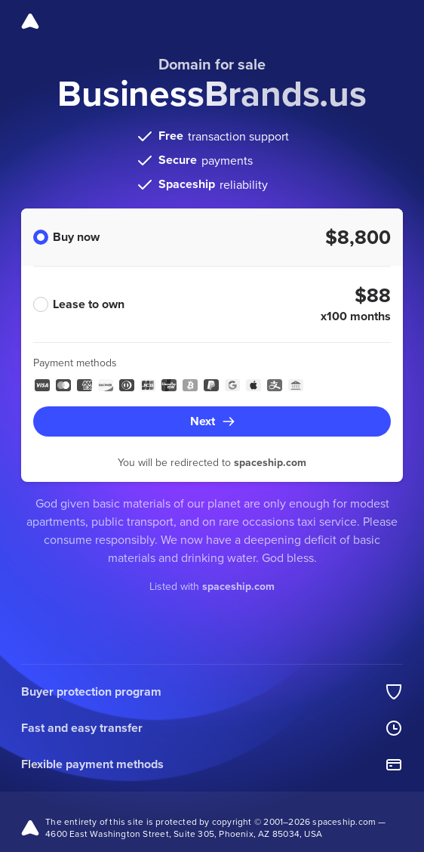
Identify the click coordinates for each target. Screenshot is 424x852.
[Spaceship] (30, 21)
